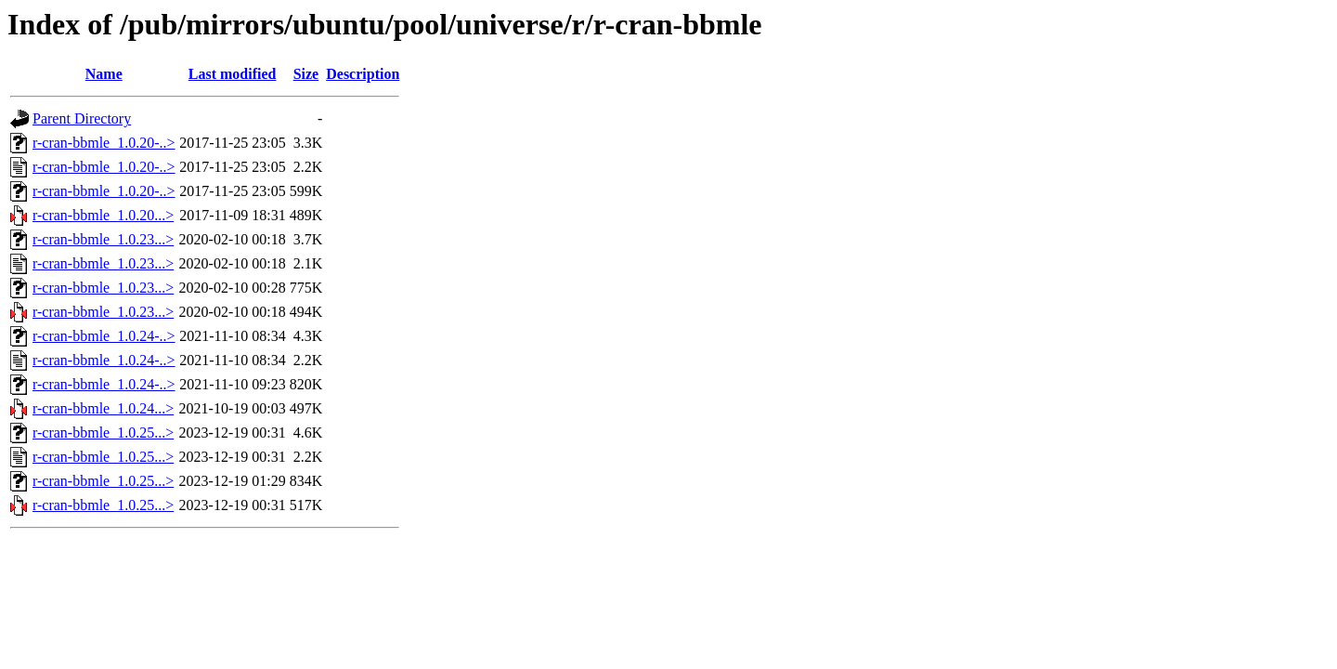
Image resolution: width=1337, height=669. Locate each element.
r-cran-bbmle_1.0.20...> (103, 215)
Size (306, 74)
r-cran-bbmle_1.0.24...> (103, 408)
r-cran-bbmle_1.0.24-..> (103, 336)
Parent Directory (81, 118)
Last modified (232, 74)
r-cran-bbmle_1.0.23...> (103, 239)
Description (362, 74)
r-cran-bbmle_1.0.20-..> (103, 143)
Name (104, 74)
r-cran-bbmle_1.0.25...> (103, 432)
